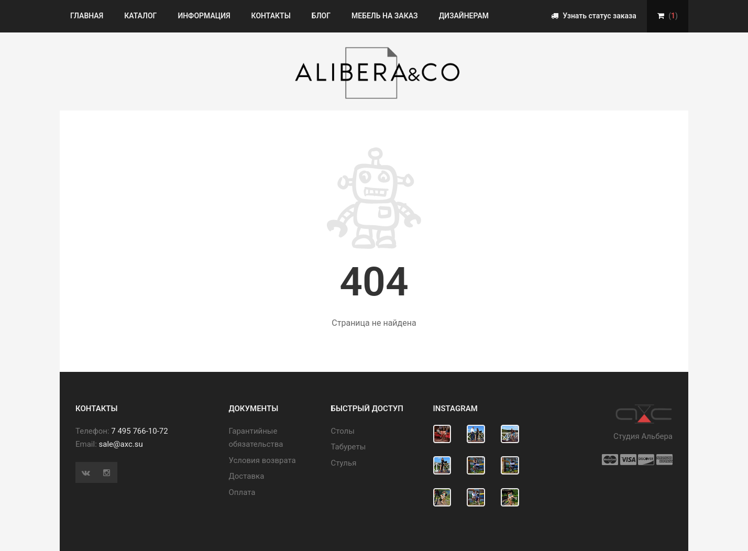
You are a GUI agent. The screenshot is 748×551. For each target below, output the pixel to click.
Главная (86, 16)
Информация (204, 16)
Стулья (344, 463)
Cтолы (343, 431)
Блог (321, 16)
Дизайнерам (464, 16)
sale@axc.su (121, 444)
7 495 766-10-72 (139, 431)
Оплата (242, 492)
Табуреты (348, 446)
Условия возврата (262, 460)
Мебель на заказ (384, 16)
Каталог (140, 16)
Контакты (271, 16)
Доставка (247, 476)
